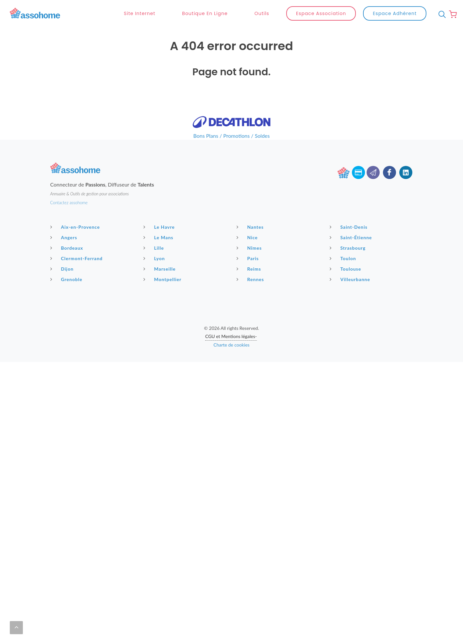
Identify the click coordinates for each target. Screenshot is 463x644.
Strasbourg (348, 247)
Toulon (343, 258)
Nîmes (250, 247)
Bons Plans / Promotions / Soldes (231, 136)
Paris (248, 258)
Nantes (251, 226)
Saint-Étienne (351, 237)
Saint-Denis (349, 226)
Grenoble (67, 279)
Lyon (155, 258)
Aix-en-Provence (76, 226)
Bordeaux (67, 247)
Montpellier (163, 279)
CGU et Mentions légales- (231, 336)
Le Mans (159, 237)
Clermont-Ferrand (77, 258)
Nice (248, 237)
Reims (249, 268)
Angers (64, 237)
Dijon (63, 268)
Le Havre (160, 226)
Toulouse (346, 268)
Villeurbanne (350, 279)
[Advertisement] (232, 408)
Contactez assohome (69, 202)
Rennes (251, 279)
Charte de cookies (231, 345)
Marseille (160, 268)
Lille (154, 247)
